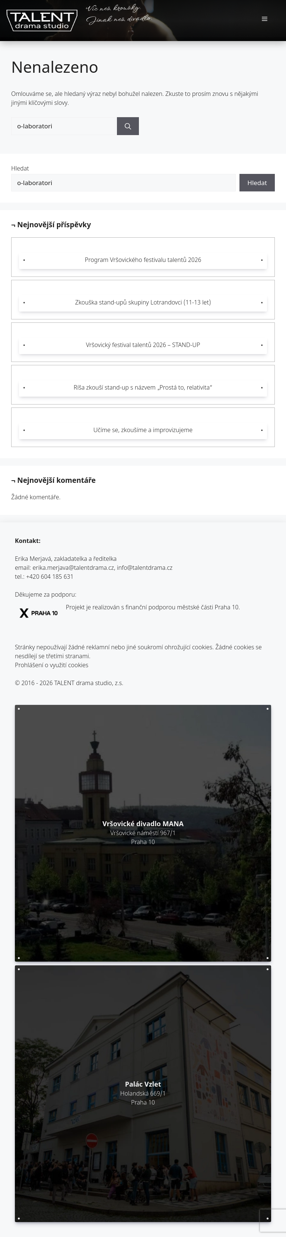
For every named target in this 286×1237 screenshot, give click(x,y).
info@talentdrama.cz (144, 568)
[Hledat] (128, 126)
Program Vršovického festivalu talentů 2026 (143, 261)
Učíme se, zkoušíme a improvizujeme (143, 431)
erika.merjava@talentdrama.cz (73, 568)
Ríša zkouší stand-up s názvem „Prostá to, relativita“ (143, 388)
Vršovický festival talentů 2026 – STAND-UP (143, 346)
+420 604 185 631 (49, 577)
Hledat (20, 169)
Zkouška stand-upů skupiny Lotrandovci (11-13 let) (143, 303)
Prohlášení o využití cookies (51, 666)
